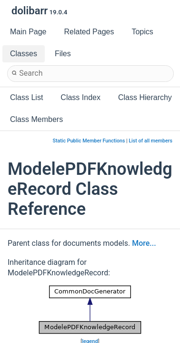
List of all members (150, 141)
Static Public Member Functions (89, 141)
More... (144, 243)
